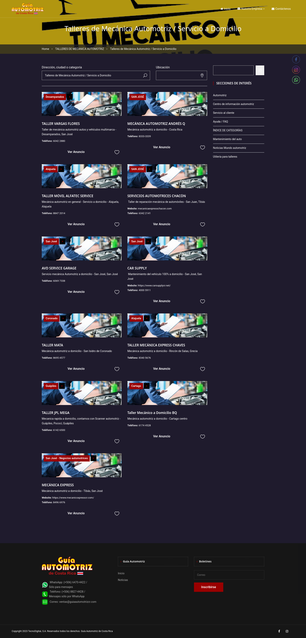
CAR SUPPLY (137, 268)
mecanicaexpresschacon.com (155, 208)
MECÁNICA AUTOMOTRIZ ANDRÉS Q (156, 123)
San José (51, 241)
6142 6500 (59, 430)
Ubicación (163, 67)
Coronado (52, 318)
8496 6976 (59, 502)
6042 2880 (59, 140)
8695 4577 (59, 357)
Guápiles (51, 385)
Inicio (226, 8)
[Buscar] (260, 70)
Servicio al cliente (223, 112)
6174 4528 (145, 425)
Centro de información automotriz (233, 104)
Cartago (136, 385)
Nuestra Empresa (250, 8)
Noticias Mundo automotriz (229, 147)
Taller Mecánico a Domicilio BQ (152, 412)
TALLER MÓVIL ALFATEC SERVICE (67, 196)
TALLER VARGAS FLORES (61, 123)
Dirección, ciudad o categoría (62, 67)
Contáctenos (281, 8)
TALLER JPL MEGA (55, 412)
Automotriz (220, 95)
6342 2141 (145, 213)
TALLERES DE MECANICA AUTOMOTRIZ (79, 48)
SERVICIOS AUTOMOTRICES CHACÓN (156, 196)
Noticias (123, 580)
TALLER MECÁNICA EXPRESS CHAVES (156, 345)
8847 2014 (59, 213)
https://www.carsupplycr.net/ (154, 285)
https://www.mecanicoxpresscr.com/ (73, 497)
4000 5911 (145, 290)
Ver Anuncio (76, 152)
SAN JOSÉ (137, 96)
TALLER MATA (52, 345)
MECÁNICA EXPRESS (58, 485)
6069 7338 (59, 280)
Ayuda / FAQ (220, 121)
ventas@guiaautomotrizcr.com (77, 601)
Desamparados (55, 96)
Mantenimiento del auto (227, 139)
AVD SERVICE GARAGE (59, 268)
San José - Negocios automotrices (67, 458)
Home (45, 48)
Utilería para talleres (225, 156)
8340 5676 (145, 357)
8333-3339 (145, 136)
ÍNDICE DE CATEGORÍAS (228, 130)
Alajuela (51, 169)
